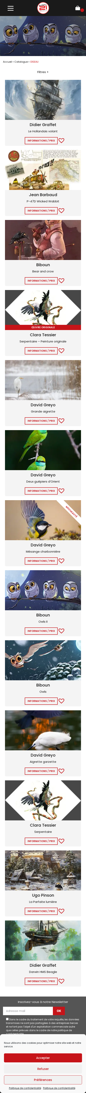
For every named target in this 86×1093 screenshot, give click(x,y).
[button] (59, 140)
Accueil (7, 61)
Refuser (43, 1069)
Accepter (43, 1058)
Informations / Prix (41, 140)
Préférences (43, 1080)
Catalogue (21, 61)
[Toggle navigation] (10, 8)
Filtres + (43, 72)
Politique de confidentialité (25, 1088)
